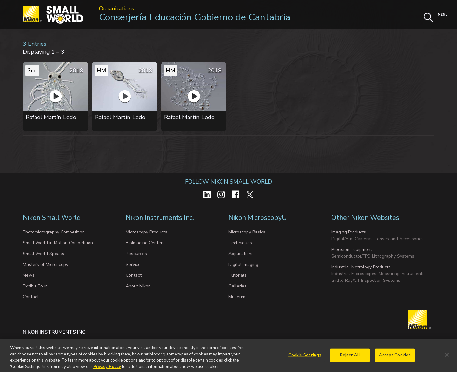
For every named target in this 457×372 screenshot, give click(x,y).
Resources (136, 254)
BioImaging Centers (145, 243)
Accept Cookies (395, 357)
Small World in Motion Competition (58, 243)
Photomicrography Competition (54, 232)
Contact (31, 297)
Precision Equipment (351, 250)
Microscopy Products (146, 232)
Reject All (350, 357)
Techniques (240, 243)
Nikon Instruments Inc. (160, 217)
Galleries (237, 286)
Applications (241, 254)
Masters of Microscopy (45, 264)
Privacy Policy (107, 369)
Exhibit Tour (35, 286)
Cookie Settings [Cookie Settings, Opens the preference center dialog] (304, 357)
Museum (236, 297)
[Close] (447, 357)
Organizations (116, 8)
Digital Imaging (243, 264)
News (29, 275)
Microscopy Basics (246, 232)
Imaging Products (348, 232)
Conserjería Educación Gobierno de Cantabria (194, 17)
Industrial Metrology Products (361, 267)
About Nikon (138, 286)
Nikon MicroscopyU (257, 217)
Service (133, 264)
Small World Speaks (43, 254)
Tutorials (237, 275)
